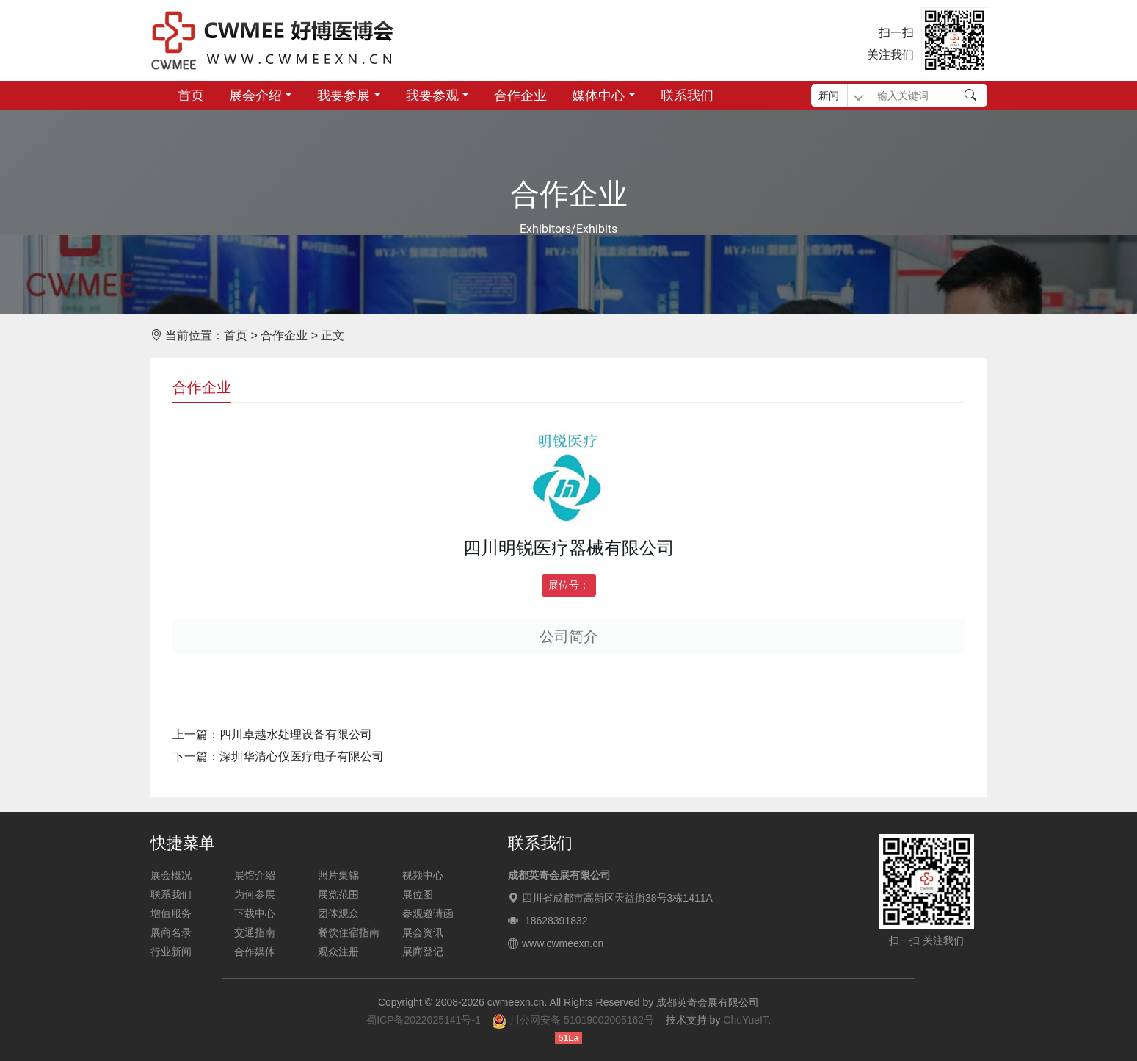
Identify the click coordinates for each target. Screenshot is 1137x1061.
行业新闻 (171, 951)
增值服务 (171, 913)
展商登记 (422, 951)
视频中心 (422, 875)
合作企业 (520, 95)
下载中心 (254, 913)
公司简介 (569, 636)
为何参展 (254, 894)
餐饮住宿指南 (348, 932)
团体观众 (338, 913)
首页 (191, 95)
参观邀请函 (428, 913)
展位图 (417, 894)
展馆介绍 (254, 875)
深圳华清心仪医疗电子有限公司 (301, 756)
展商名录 (171, 932)
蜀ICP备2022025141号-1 (423, 1020)
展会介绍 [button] (255, 95)
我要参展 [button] (343, 95)
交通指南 (254, 932)
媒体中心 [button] (598, 95)
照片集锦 (338, 875)
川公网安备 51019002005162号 (573, 1020)
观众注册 (338, 951)
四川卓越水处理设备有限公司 (295, 734)
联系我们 (687, 95)
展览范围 (338, 894)
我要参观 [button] (432, 95)
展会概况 (171, 875)
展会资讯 (422, 932)
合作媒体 (254, 951)
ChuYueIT (745, 1020)
